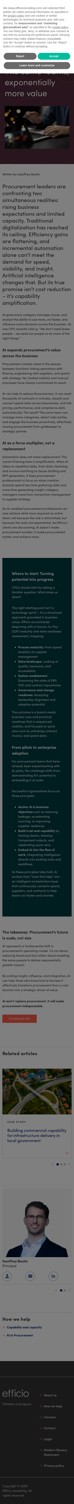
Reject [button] (20, 56)
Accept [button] (54, 56)
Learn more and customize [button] (37, 65)
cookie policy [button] (60, 27)
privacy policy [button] (16, 15)
